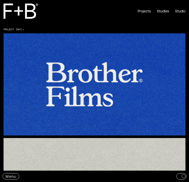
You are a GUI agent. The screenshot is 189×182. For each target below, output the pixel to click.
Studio (180, 11)
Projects (144, 11)
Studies (163, 11)
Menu (11, 176)
